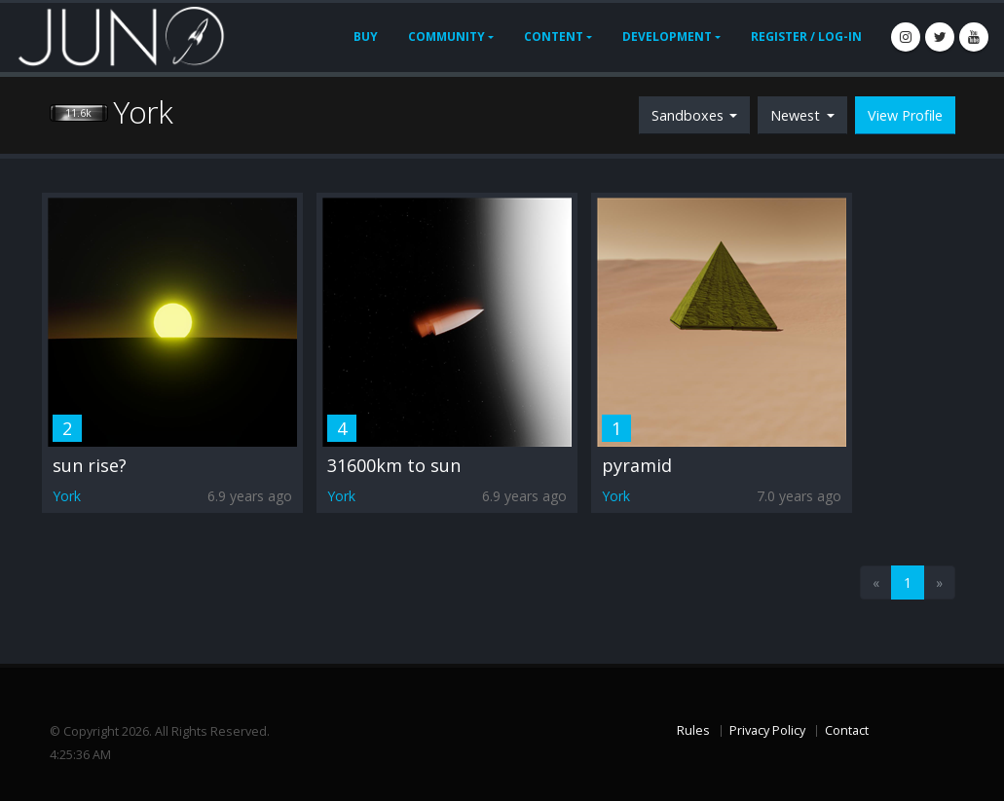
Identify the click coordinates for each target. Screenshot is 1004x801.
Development (667, 36)
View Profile (905, 115)
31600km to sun (394, 465)
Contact (847, 730)
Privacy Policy (767, 730)
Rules (693, 730)
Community (446, 36)
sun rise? (90, 465)
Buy (365, 36)
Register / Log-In (806, 36)
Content (553, 36)
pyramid (637, 465)
